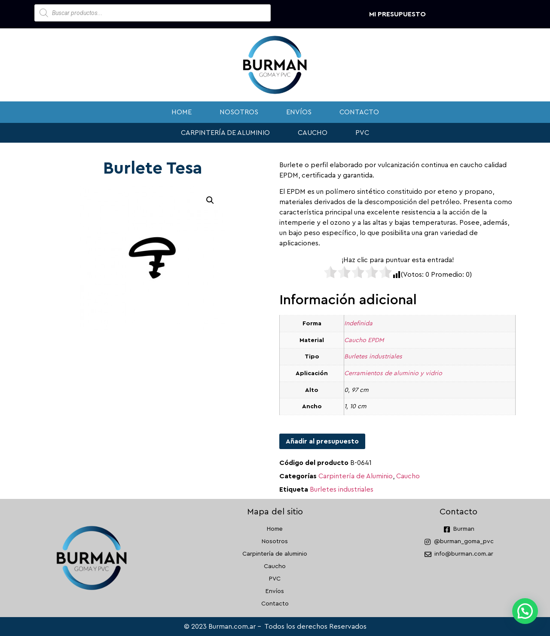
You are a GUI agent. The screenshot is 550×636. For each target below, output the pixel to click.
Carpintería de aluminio (225, 132)
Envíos (299, 112)
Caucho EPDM (364, 340)
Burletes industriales (373, 356)
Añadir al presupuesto (322, 441)
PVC (362, 132)
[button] (210, 200)
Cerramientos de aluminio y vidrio (393, 373)
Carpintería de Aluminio (355, 476)
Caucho (312, 132)
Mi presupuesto (397, 14)
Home (181, 112)
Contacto (359, 112)
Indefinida (358, 323)
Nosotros (239, 112)
